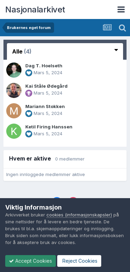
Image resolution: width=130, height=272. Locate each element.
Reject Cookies (79, 261)
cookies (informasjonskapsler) (79, 214)
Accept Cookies (30, 261)
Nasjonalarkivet (35, 9)
